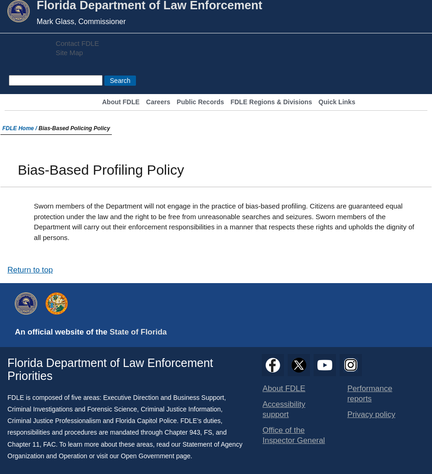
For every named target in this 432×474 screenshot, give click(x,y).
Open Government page (155, 456)
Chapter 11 (23, 444)
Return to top (30, 269)
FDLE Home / (20, 128)
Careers (158, 102)
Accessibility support (284, 409)
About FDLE (121, 102)
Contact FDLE (77, 43)
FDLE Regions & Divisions (271, 102)
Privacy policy (371, 414)
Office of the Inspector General (294, 435)
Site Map (69, 53)
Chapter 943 (182, 432)
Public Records (200, 102)
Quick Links (336, 102)
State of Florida (138, 332)
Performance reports (369, 393)
